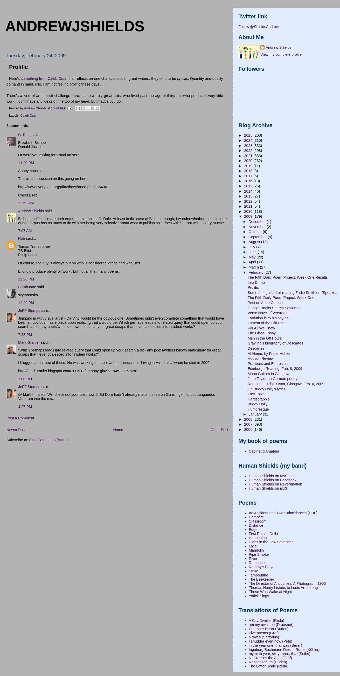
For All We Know (261, 328)
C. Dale (24, 135)
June (253, 252)
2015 (248, 186)
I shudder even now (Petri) (270, 641)
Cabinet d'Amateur (264, 451)
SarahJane (27, 287)
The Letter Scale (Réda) (268, 666)
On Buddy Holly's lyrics (267, 389)
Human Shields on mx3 (268, 488)
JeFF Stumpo (29, 310)
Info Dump (256, 282)
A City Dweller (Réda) (266, 620)
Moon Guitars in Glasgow (268, 374)
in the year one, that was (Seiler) (275, 645)
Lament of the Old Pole (267, 323)
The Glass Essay (262, 333)
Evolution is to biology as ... (270, 318)
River (253, 559)
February (256, 272)
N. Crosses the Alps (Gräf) (270, 658)
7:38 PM (25, 335)
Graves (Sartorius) (264, 637)
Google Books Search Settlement (275, 308)
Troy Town (256, 394)
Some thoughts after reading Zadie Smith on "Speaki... (292, 293)
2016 (248, 181)
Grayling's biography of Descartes (275, 343)
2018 (248, 171)
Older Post (219, 430)
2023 (248, 146)
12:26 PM (26, 279)
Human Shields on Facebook (272, 480)
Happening (258, 538)
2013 (248, 196)
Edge (253, 529)
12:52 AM (26, 203)
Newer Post (16, 430)
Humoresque (258, 409)
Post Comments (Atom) (48, 440)
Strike (253, 571)
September (258, 237)
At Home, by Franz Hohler (269, 353)
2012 (248, 201)
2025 (248, 135)
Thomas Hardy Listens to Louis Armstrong (283, 588)
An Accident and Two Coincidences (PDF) (283, 513)
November (257, 227)
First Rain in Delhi (263, 534)
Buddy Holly (257, 404)
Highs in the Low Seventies (271, 542)
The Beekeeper (261, 579)
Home (118, 430)
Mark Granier (29, 342)
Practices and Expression (268, 364)
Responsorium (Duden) (268, 662)
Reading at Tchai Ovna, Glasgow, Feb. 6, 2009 (286, 384)
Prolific (253, 287)
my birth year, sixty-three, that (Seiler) (279, 654)
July (252, 247)
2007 (248, 424)
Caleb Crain (29, 115)
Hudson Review (261, 358)
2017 (248, 176)
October (255, 232)
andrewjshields (74, 26)
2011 (248, 206)
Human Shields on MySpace (272, 476)
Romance (257, 563)
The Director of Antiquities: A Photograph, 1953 (287, 583)
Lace (253, 546)
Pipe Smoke (259, 554)
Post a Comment (20, 418)
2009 (248, 216)
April (252, 262)
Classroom (257, 521)
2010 (248, 211)
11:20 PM (26, 163)
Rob (21, 238)
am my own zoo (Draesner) (271, 625)
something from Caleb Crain (44, 78)
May (252, 257)
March (254, 267)
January (255, 414)
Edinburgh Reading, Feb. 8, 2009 (275, 369)
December (257, 222)
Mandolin (256, 550)
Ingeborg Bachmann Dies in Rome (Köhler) (284, 649)
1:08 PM (25, 379)
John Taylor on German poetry (272, 379)
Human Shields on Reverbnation (275, 484)
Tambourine (258, 575)
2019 (248, 166)
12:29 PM (26, 303)
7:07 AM (25, 231)
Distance (256, 525)
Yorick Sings (259, 596)
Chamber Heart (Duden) (268, 629)
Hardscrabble (259, 399)
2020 (248, 161)
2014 (248, 191)
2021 (248, 156)
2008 (248, 419)
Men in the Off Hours (265, 338)
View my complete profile (281, 54)
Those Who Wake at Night (270, 592)
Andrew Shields (31, 211)
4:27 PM (25, 407)
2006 (248, 429)
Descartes (256, 348)
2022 (248, 151)
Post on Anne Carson (265, 303)
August (254, 242)
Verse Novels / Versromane (270, 313)
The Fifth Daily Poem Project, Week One (281, 297)
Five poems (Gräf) (264, 633)
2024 (248, 140)
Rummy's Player (262, 567)
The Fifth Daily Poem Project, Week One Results (288, 277)
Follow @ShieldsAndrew (258, 27)
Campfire (256, 517)
